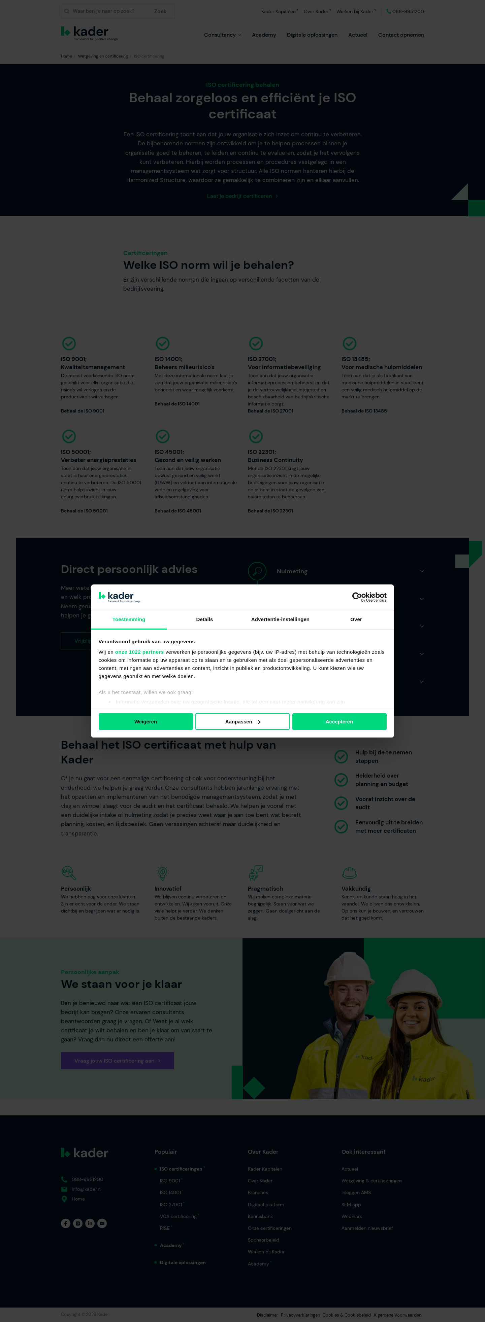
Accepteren (339, 721)
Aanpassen (242, 721)
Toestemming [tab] (129, 619)
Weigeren (145, 721)
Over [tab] (356, 619)
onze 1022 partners (139, 652)
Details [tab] (204, 619)
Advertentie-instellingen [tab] (280, 619)
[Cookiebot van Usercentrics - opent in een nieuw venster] (357, 597)
